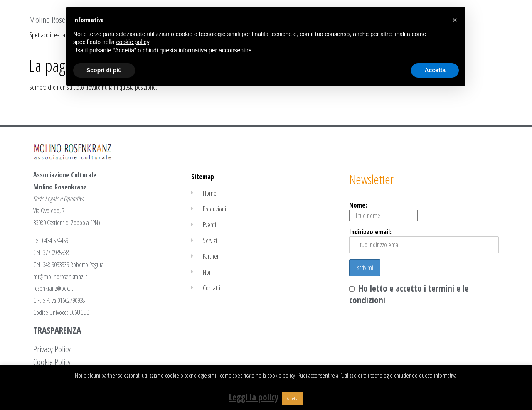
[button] (454, 20)
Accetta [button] (292, 398)
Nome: (383, 211)
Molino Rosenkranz (56, 19)
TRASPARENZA (57, 330)
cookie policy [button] (132, 42)
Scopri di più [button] (104, 70)
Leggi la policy (253, 397)
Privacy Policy (52, 349)
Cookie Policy (52, 362)
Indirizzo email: (424, 240)
